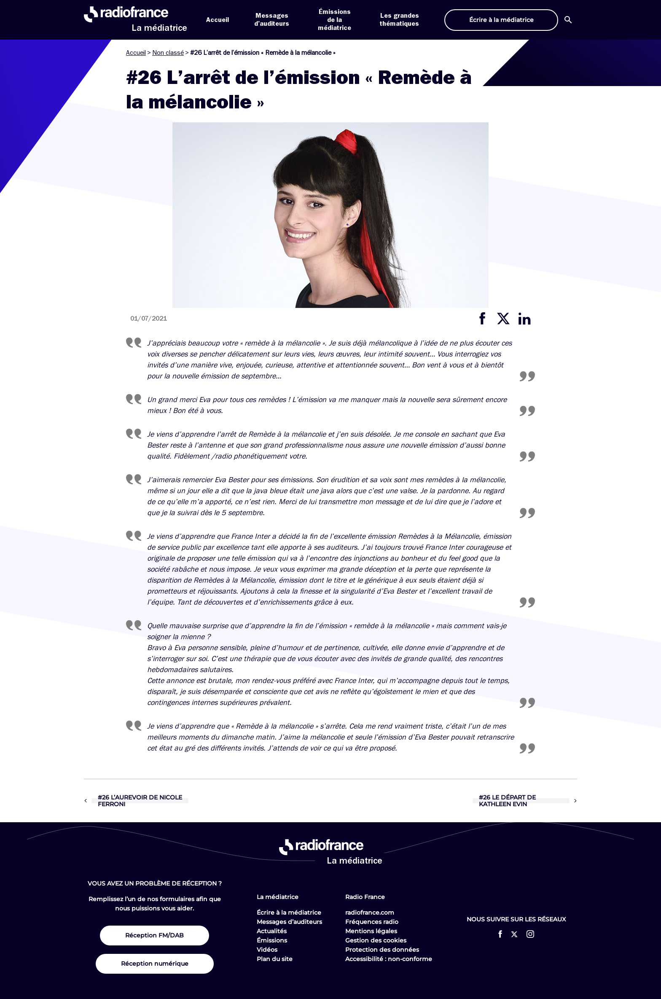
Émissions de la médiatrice (334, 19)
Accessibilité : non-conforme (388, 959)
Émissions (272, 940)
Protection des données (382, 949)
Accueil (217, 19)
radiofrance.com (369, 912)
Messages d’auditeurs (289, 922)
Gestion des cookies (375, 940)
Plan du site (275, 959)
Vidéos (267, 949)
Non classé (168, 52)
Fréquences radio (371, 922)
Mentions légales (371, 931)
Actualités (272, 931)
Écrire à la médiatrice (289, 912)
